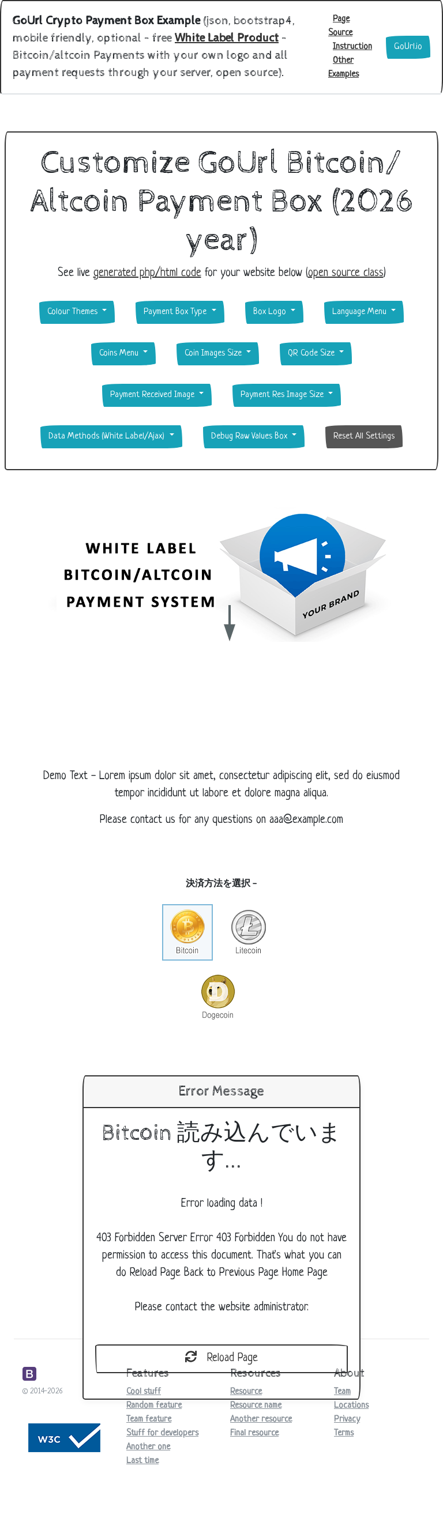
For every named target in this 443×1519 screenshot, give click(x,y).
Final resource (254, 1433)
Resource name (255, 1406)
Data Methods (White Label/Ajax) (107, 436)
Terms (344, 1433)
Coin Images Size (214, 353)
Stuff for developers (162, 1433)
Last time (142, 1461)
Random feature (154, 1406)
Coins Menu (120, 353)
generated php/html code (147, 273)
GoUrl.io (408, 47)
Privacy (347, 1419)
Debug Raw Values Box (250, 436)
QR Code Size (312, 353)
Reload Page (221, 1358)
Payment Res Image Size (283, 395)
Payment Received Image (153, 395)
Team (342, 1392)
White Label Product (227, 38)
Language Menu (360, 312)
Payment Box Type (176, 312)
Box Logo (270, 312)
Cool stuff (143, 1392)
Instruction (352, 47)
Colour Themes (73, 312)
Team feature (148, 1419)
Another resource (261, 1419)
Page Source (340, 26)
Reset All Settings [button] (364, 436)
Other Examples (343, 68)
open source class (346, 273)
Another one (148, 1447)
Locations (351, 1406)
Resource (246, 1392)
